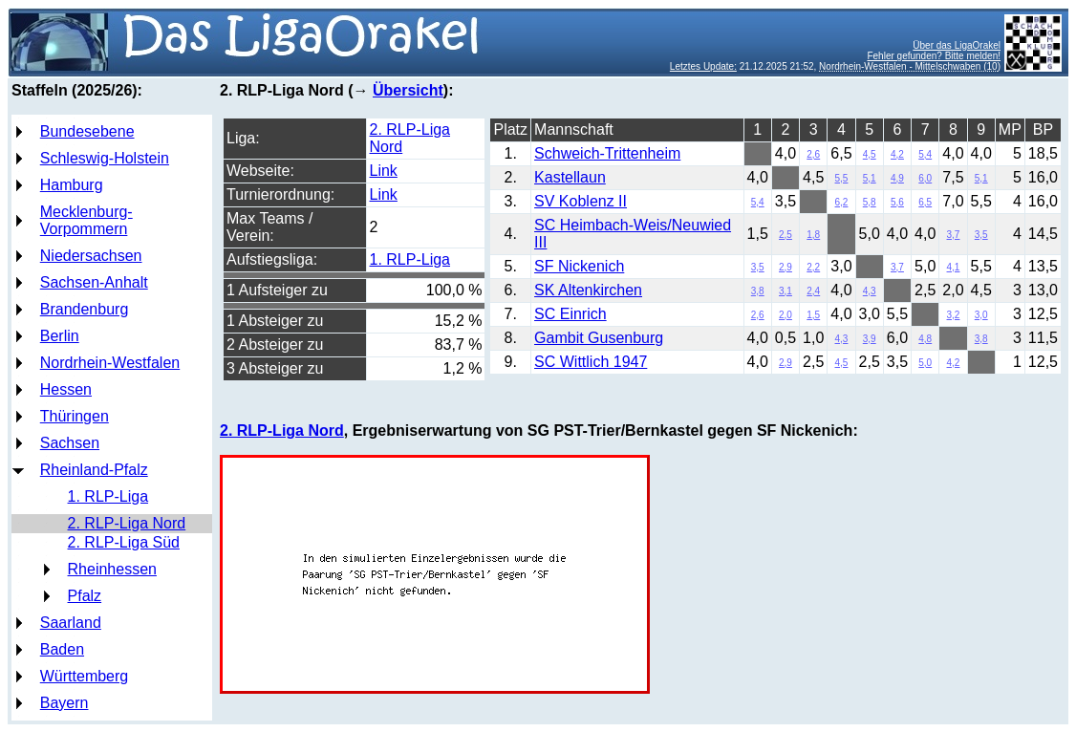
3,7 (953, 234)
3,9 (869, 339)
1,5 (813, 315)
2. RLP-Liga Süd (124, 542)
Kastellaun (570, 177)
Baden (62, 649)
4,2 (897, 154)
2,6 (813, 154)
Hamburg (71, 185)
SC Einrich (570, 314)
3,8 (757, 291)
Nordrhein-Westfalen (110, 363)
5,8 (869, 202)
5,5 (842, 178)
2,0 (785, 315)
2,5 (785, 234)
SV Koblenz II (580, 201)
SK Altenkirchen (588, 290)
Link (384, 170)
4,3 (869, 291)
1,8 (813, 234)
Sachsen (69, 443)
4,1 (953, 267)
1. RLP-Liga (108, 496)
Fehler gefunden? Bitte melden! (934, 56)
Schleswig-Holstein (104, 158)
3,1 (785, 291)
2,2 (813, 267)
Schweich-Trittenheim (607, 153)
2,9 (785, 267)
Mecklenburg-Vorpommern (86, 220)
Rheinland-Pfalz (94, 470)
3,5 (981, 234)
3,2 (953, 315)
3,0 (981, 315)
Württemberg (84, 676)
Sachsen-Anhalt (94, 282)
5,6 (897, 202)
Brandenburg (84, 309)
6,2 (842, 202)
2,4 (813, 291)
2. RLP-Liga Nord (127, 523)
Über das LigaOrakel (957, 45)
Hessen (66, 389)
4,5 (869, 154)
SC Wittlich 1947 (590, 362)
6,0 (925, 178)
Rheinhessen (112, 569)
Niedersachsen (91, 256)
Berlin (59, 336)
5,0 (925, 362)
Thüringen (74, 416)
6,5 (925, 202)
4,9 (897, 178)
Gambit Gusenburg (598, 338)
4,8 (925, 339)
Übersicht (408, 90)
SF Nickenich (579, 266)
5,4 (925, 154)
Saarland (70, 622)
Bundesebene (87, 131)
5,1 (869, 178)
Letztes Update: (703, 66)
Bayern (64, 703)
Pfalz (85, 596)
